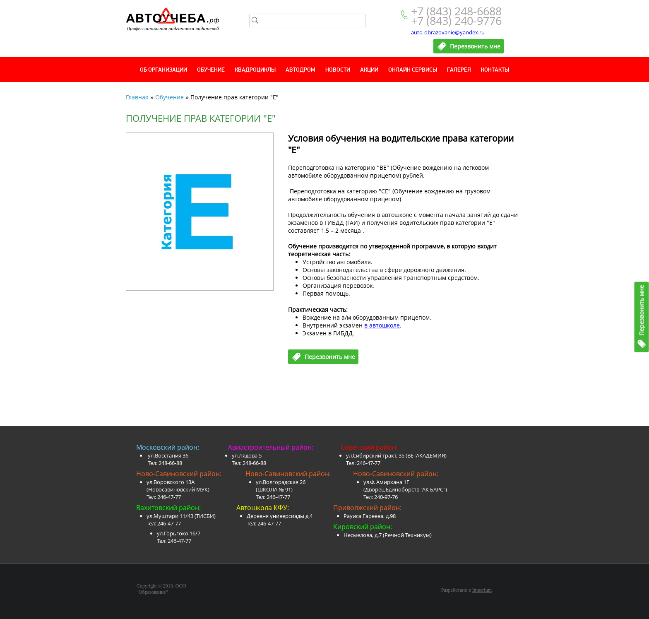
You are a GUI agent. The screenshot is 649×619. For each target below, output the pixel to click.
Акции (369, 70)
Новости (337, 70)
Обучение (211, 70)
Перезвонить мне (642, 310)
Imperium (482, 590)
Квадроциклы (255, 70)
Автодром (300, 70)
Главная (137, 97)
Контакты (495, 70)
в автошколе (382, 325)
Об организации (163, 70)
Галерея (459, 70)
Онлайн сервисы (412, 70)
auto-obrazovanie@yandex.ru (448, 32)
